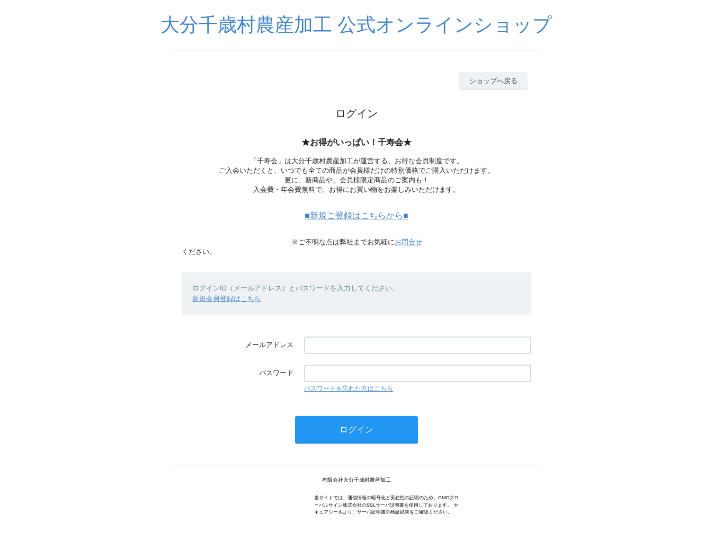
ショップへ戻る (493, 81)
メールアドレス (269, 345)
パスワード (276, 373)
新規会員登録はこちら (226, 299)
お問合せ (408, 242)
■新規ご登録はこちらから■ (356, 215)
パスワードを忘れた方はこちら (348, 388)
